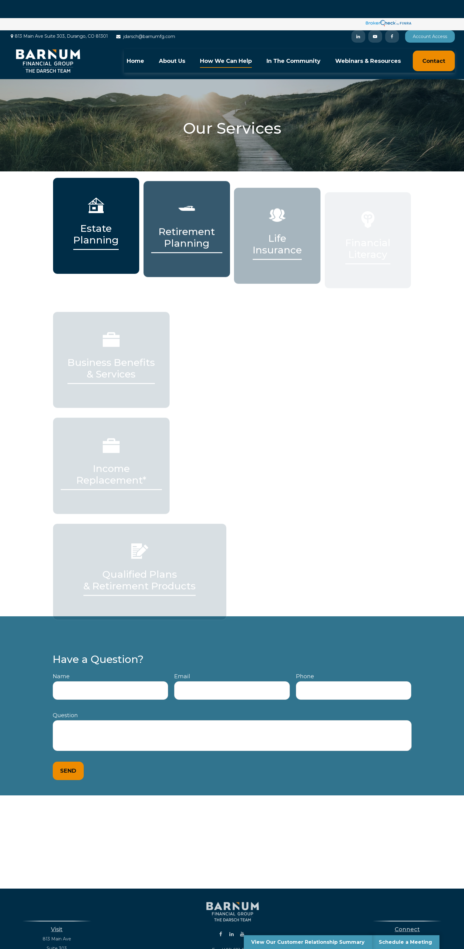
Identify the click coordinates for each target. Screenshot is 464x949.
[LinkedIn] (358, 18)
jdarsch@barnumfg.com (145, 18)
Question (65, 697)
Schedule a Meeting (405, 942)
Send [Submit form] (68, 753)
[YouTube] (375, 18)
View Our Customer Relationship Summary (308, 942)
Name (61, 658)
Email (182, 658)
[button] (135, 42)
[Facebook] (392, 18)
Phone (305, 658)
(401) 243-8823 (415, 921)
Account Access (430, 18)
